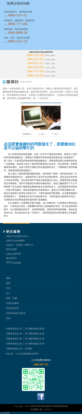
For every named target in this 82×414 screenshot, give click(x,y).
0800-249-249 (35, 75)
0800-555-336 (35, 55)
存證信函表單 (12, 308)
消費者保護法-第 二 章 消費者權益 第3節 (25, 333)
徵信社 (18, 253)
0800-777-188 (17, 24)
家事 (8, 283)
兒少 (8, 293)
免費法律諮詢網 (37, 406)
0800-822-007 (35, 67)
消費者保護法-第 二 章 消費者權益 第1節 (25, 343)
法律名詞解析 (12, 303)
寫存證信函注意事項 (15, 313)
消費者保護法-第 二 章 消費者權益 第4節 (25, 328)
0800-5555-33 (17, 41)
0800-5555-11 (17, 15)
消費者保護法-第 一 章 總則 (19, 349)
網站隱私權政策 (61, 406)
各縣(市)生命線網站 (15, 240)
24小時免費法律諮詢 (41, 360)
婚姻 (8, 278)
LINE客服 (4, 413)
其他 (8, 318)
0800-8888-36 (17, 32)
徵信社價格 (11, 249)
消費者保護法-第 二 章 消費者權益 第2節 (25, 338)
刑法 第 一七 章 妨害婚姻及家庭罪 (22, 354)
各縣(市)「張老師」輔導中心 (19, 245)
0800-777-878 (35, 71)
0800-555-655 (35, 59)
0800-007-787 (41, 364)
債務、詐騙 (11, 298)
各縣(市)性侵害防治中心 (17, 236)
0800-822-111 (35, 63)
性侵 (8, 288)
